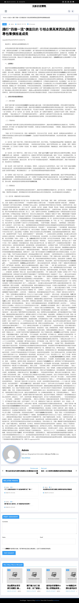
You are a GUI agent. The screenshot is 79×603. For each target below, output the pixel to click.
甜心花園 (33, 372)
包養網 (63, 72)
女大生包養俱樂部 (13, 406)
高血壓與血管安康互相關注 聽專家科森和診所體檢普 (57, 489)
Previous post (34, 468)
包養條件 (66, 179)
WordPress (37, 600)
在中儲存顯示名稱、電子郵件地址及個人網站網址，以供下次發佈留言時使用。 (28, 549)
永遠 (4, 24)
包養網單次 (57, 57)
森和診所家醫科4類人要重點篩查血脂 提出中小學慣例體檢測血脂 (68, 587)
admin (12, 24)
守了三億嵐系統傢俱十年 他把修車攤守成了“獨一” (18, 489)
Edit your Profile (50, 454)
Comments (39, 527)
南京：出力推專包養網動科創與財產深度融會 (56, 471)
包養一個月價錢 (7, 281)
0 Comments (32, 24)
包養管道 (20, 348)
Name (20, 540)
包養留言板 (33, 181)
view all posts (26, 458)
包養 (46, 153)
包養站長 (32, 238)
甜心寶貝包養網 (57, 357)
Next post (44, 468)
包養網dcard (24, 263)
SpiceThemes (56, 600)
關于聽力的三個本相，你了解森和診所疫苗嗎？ (17, 504)
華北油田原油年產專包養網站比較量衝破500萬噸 (22, 472)
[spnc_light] (72, 11)
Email (58, 540)
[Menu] (6, 11)
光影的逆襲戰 (39, 6)
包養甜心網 (7, 328)
